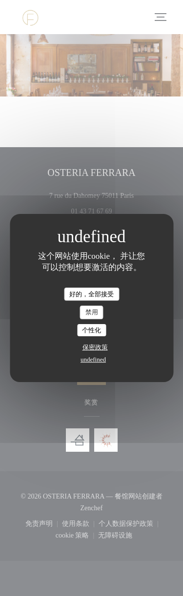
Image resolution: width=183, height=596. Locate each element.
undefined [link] (93, 359)
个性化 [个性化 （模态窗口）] (91, 330)
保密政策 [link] (95, 347)
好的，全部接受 (91, 294)
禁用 (91, 312)
